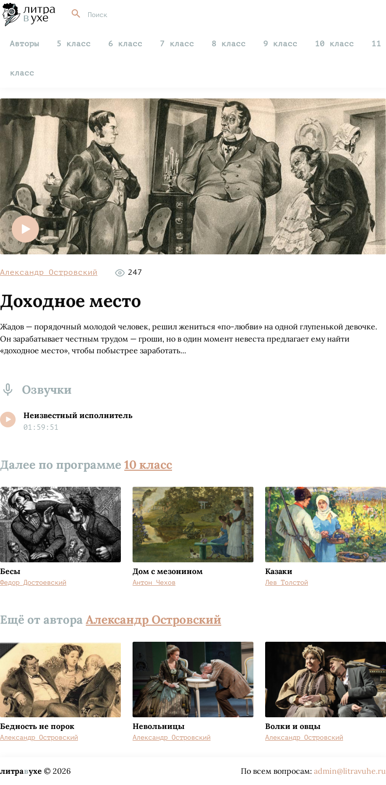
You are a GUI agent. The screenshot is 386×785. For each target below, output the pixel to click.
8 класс (229, 43)
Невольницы (159, 726)
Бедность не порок (37, 726)
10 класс (334, 43)
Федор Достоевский (33, 582)
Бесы (10, 571)
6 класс (125, 43)
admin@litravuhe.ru (350, 771)
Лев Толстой (286, 582)
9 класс (280, 43)
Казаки (278, 571)
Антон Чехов (154, 582)
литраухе (21, 771)
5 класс (74, 43)
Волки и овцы (293, 726)
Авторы (24, 43)
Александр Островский (48, 272)
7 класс (177, 43)
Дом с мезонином (168, 571)
